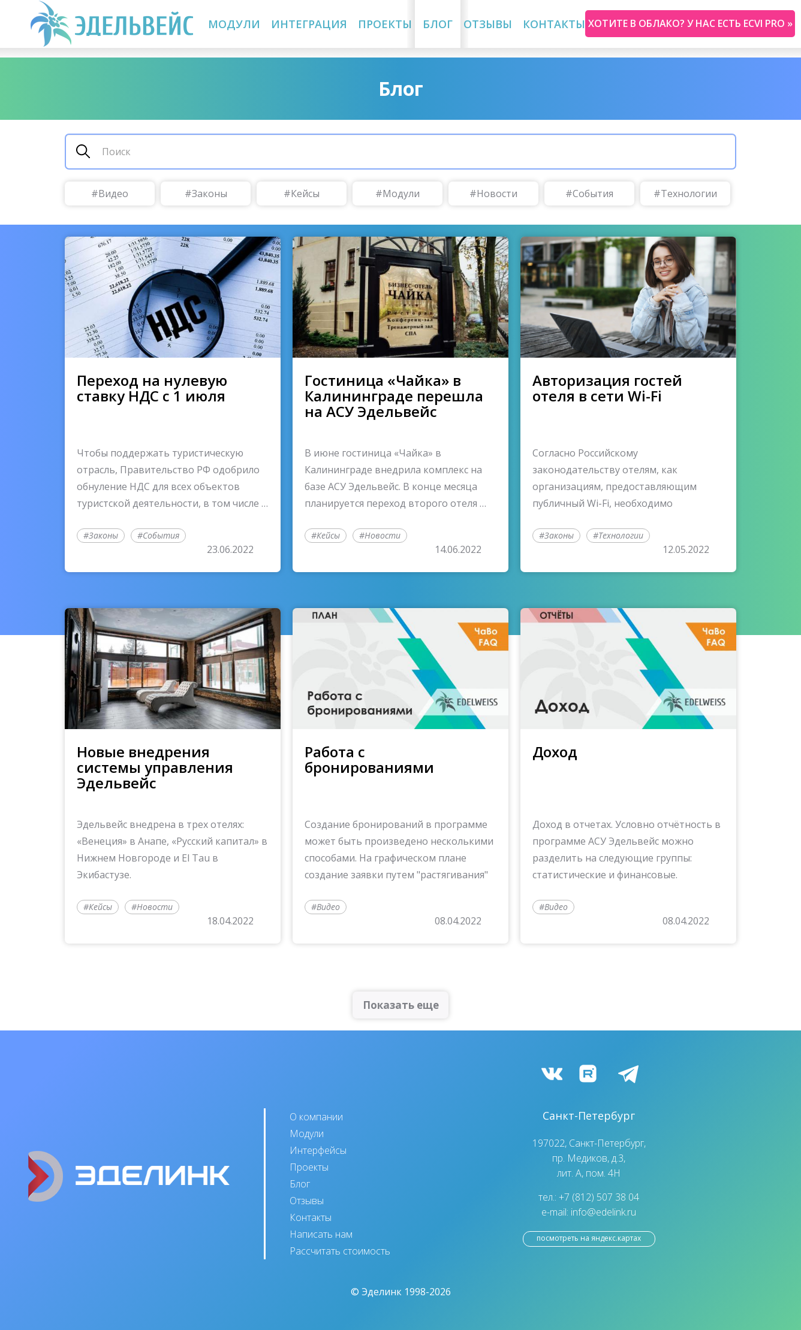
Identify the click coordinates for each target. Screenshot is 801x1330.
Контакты (554, 24)
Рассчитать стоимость (340, 1251)
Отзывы (487, 24)
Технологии (689, 193)
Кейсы (305, 193)
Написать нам (321, 1234)
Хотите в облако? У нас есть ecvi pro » (690, 23)
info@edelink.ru (603, 1212)
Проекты (385, 24)
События (593, 193)
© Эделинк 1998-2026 (401, 1291)
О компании (316, 1116)
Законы (209, 193)
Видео (113, 193)
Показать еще (401, 1005)
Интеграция (309, 24)
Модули (234, 24)
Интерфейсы (318, 1150)
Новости (497, 193)
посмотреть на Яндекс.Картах (589, 1238)
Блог (438, 24)
